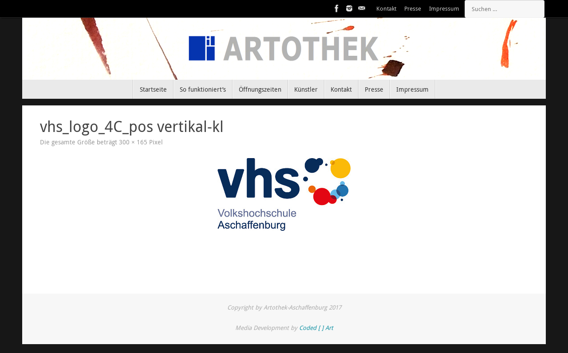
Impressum (444, 8)
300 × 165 (133, 142)
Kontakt (386, 8)
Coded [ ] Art (316, 328)
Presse (412, 8)
